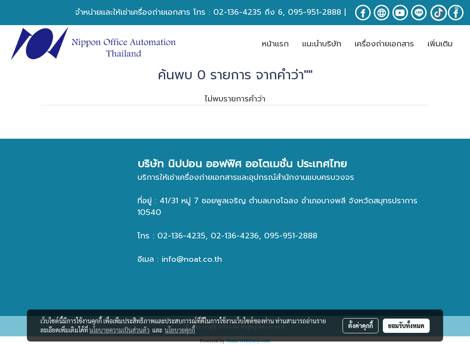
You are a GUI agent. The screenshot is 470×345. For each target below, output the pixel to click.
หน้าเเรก (275, 44)
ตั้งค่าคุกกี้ (360, 325)
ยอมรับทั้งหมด (406, 325)
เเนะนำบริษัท (321, 44)
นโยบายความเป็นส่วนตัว (119, 330)
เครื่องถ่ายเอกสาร (384, 44)
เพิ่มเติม (440, 44)
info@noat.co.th (192, 259)
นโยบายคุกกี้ (180, 330)
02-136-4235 (237, 12)
